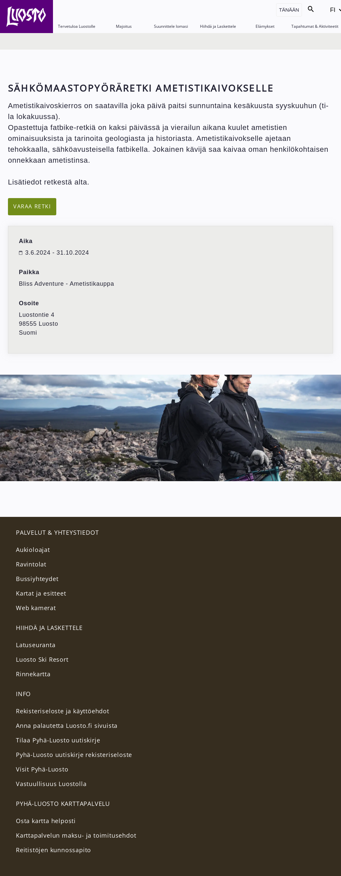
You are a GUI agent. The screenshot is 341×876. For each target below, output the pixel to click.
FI (334, 12)
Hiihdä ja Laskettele (218, 26)
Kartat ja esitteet (41, 593)
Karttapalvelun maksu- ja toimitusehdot (76, 835)
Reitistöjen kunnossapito (53, 850)
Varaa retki (32, 206)
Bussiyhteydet (37, 579)
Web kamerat (36, 608)
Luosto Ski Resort (42, 659)
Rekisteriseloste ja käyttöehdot (62, 711)
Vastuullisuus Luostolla (51, 784)
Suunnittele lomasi (171, 26)
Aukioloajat (33, 550)
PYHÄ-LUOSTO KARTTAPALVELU (63, 804)
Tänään (289, 10)
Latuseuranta (36, 645)
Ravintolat (31, 564)
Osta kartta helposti (46, 821)
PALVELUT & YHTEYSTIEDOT (57, 532)
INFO (23, 694)
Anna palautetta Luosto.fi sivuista (67, 726)
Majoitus (124, 26)
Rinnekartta (33, 674)
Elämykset (265, 26)
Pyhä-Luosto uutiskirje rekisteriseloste (74, 755)
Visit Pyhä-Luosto (42, 769)
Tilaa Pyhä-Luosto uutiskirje (58, 740)
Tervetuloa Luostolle (76, 26)
